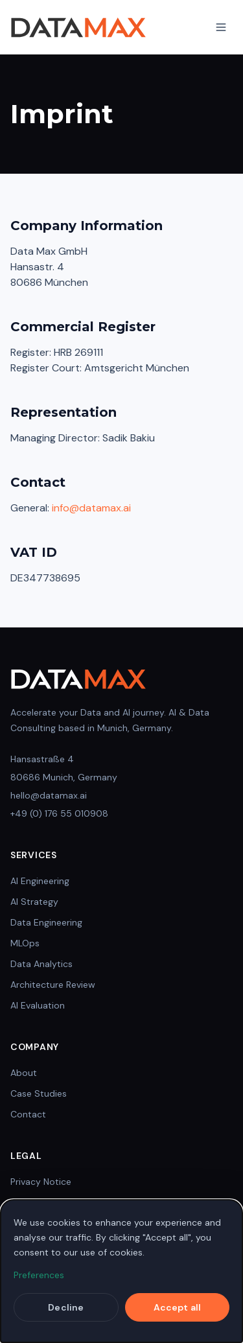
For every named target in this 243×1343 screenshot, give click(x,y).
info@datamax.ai (91, 508)
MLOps (25, 943)
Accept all (177, 1307)
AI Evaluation (37, 1005)
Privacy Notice (40, 1181)
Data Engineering (46, 922)
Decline (66, 1307)
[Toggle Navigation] (221, 27)
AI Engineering (39, 881)
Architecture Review (52, 984)
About (23, 1073)
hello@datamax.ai (48, 795)
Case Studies (38, 1093)
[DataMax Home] (78, 27)
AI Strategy (34, 901)
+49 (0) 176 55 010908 (59, 813)
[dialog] (121, 1271)
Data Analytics (41, 964)
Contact (28, 1114)
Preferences (39, 1275)
